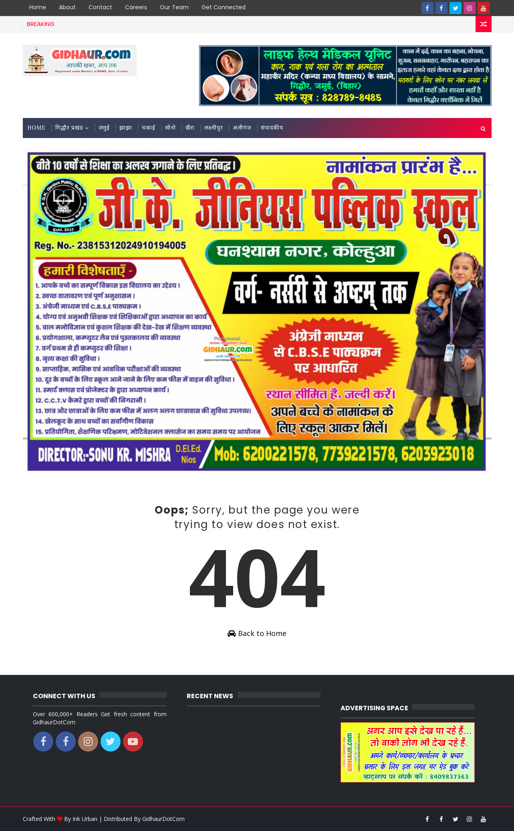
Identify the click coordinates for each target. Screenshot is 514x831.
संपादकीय (272, 128)
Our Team (174, 7)
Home (37, 7)
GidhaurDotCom (163, 819)
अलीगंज (242, 128)
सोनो (170, 128)
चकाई (148, 128)
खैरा (190, 128)
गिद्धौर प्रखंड (69, 128)
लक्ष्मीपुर (213, 128)
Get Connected (224, 7)
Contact (100, 7)
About (67, 7)
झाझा (125, 128)
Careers (136, 7)
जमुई (104, 128)
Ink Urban (85, 819)
